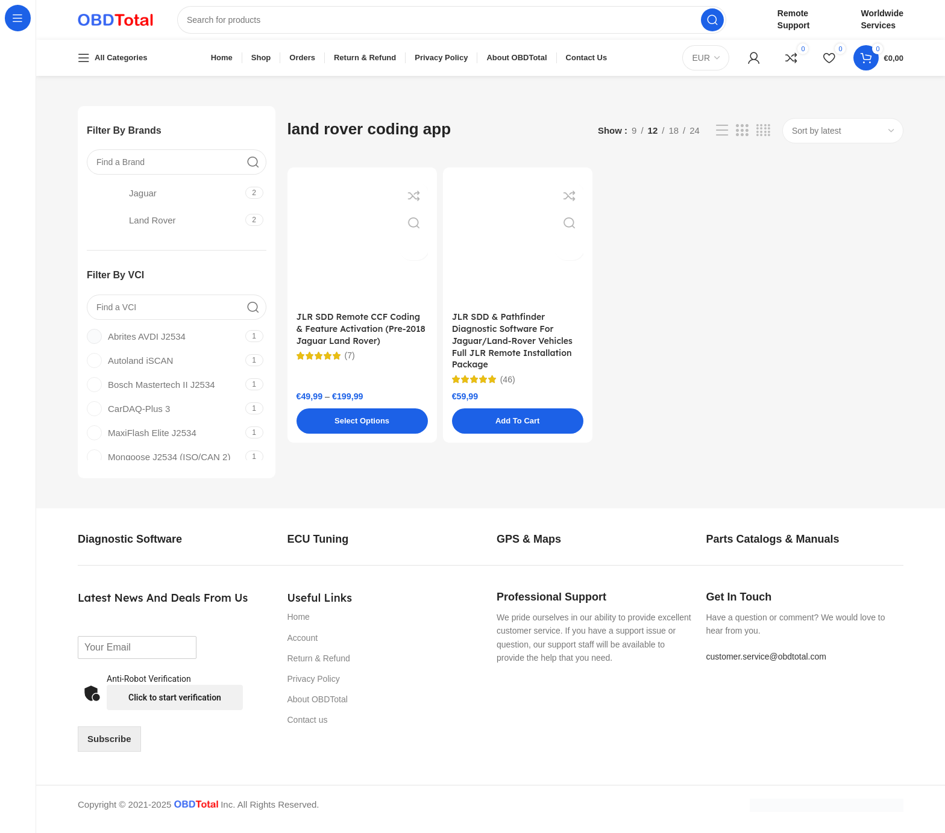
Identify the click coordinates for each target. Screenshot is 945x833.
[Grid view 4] (763, 139)
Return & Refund (318, 667)
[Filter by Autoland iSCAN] (164, 368)
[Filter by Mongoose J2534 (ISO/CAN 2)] (164, 465)
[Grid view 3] (742, 139)
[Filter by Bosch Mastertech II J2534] (164, 393)
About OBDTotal (317, 708)
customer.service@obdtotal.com (766, 665)
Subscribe (109, 747)
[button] (517, 433)
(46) (508, 391)
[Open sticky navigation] (112, 66)
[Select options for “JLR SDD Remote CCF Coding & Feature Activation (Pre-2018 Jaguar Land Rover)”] (362, 433)
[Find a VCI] (176, 315)
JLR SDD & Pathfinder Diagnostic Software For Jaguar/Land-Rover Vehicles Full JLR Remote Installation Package (516, 351)
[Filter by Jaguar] (164, 201)
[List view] (722, 139)
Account (302, 646)
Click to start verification (174, 706)
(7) (350, 365)
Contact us (307, 729)
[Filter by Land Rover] (164, 228)
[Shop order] (842, 139)
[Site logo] (115, 23)
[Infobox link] (143, 548)
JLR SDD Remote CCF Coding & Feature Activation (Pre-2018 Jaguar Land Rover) (362, 338)
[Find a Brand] (176, 170)
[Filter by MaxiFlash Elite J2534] (164, 441)
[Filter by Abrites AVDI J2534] (164, 344)
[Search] (451, 24)
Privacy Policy (313, 687)
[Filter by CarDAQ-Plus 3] (164, 417)
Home (298, 626)
